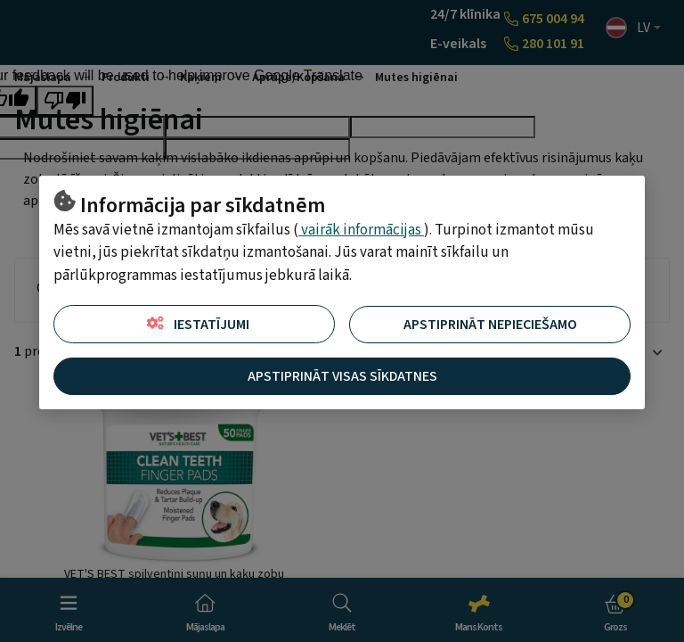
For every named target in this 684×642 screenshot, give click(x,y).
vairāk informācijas (361, 230)
